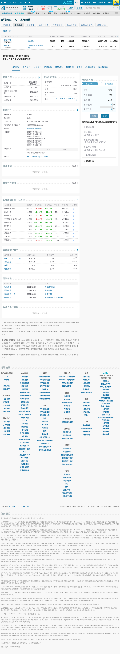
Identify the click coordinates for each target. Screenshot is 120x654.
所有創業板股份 (24, 411)
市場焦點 (106, 412)
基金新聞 (86, 409)
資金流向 (45, 428)
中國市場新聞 (67, 386)
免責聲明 (6, 431)
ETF (25, 421)
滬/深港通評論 (67, 402)
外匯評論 (67, 409)
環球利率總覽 (24, 470)
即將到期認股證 (67, 438)
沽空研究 (24, 427)
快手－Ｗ (8, 297)
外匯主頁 (86, 377)
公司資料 (45, 444)
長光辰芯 (8, 262)
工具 (86, 415)
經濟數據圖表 (24, 467)
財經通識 (106, 423)
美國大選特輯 (105, 406)
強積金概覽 (86, 425)
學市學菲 (106, 395)
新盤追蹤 (106, 431)
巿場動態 (86, 389)
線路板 (31, 41)
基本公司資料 (50, 77)
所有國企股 (25, 405)
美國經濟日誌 (67, 493)
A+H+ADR (24, 458)
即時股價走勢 (45, 415)
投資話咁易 (106, 403)
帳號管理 (6, 402)
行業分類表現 (24, 399)
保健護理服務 (50, 287)
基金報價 (86, 406)
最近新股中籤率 (10, 250)
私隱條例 (6, 434)
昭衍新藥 (8, 287)
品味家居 (106, 426)
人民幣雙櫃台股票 (24, 396)
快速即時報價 (45, 377)
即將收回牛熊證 (67, 458)
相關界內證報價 (44, 399)
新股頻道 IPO (24, 446)
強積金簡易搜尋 (86, 428)
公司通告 (24, 424)
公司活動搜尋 (24, 443)
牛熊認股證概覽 (67, 422)
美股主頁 (67, 474)
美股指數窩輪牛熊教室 (106, 417)
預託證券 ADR (25, 455)
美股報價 (67, 478)
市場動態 (67, 481)
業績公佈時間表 (24, 439)
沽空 (44, 418)
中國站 (6, 380)
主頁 (6, 377)
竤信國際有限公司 (34, 128)
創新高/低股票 (25, 392)
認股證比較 (67, 435)
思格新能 (8, 269)
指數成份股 (25, 402)
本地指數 (24, 377)
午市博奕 (106, 392)
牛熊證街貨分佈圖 (67, 455)
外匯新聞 (86, 383)
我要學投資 (106, 420)
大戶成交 (45, 425)
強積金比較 (86, 431)
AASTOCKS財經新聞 (67, 377)
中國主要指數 (24, 383)
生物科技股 (25, 418)
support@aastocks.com (19, 506)
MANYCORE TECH (12, 258)
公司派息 (24, 430)
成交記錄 (45, 421)
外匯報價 (86, 380)
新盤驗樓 (106, 429)
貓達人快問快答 (105, 387)
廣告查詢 (6, 428)
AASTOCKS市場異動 (45, 440)
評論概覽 (67, 396)
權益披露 (45, 434)
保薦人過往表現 (10, 307)
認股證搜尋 (67, 432)
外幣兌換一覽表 (86, 392)
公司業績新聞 (24, 433)
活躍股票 (24, 389)
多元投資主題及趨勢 (106, 401)
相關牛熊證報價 (44, 396)
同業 (44, 431)
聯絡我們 (6, 412)
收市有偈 (106, 389)
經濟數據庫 (25, 464)
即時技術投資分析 (45, 447)
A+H (24, 452)
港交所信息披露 (67, 383)
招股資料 (7, 110)
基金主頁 (86, 402)
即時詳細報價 (45, 380)
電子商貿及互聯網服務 (54, 297)
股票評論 (67, 399)
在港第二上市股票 (24, 414)
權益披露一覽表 (24, 449)
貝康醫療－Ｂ (9, 294)
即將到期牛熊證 (67, 461)
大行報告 (24, 436)
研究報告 (67, 412)
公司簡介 (6, 422)
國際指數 (24, 380)
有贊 (6, 265)
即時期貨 (24, 386)
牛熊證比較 (67, 452)
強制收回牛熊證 (67, 464)
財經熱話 (106, 409)
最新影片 (106, 381)
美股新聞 (67, 490)
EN (14, 2)
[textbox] (101, 8)
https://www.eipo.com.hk (37, 157)
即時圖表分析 (45, 383)
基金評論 (67, 406)
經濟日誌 (24, 461)
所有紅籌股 (25, 408)
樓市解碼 (106, 434)
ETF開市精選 (105, 398)
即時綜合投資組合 (45, 450)
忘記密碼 (6, 405)
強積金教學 (86, 435)
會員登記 (6, 399)
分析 (67, 484)
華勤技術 (7, 46)
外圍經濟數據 (67, 496)
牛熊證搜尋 (67, 448)
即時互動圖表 (45, 386)
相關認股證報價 (44, 392)
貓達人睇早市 (105, 384)
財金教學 (6, 389)
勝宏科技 (7, 40)
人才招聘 (6, 425)
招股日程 (7, 77)
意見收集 (6, 408)
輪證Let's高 (106, 415)
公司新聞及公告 (44, 437)
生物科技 (48, 290)
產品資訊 (6, 386)
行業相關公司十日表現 (14, 200)
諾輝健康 (8, 290)
